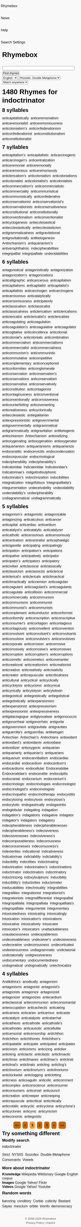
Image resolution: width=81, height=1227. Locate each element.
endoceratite (38, 773)
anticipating (31, 545)
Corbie (38, 1201)
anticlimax (9, 1059)
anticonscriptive (63, 618)
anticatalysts (30, 1018)
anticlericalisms (65, 311)
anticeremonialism (45, 118)
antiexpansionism (40, 701)
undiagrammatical (15, 498)
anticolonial (58, 332)
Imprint (50, 1222)
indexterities (11, 851)
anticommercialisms (48, 342)
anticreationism (36, 665)
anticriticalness (57, 675)
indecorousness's (45, 846)
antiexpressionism (42, 706)
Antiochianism (36, 436)
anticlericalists (58, 316)
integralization (13, 482)
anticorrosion (34, 644)
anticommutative (14, 358)
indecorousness (49, 841)
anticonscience (33, 1085)
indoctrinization (37, 477)
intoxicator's (11, 929)
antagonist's (50, 987)
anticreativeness (14, 410)
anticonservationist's (48, 202)
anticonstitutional (15, 212)
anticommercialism (16, 342)
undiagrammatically (46, 498)
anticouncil (51, 1090)
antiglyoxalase (41, 716)
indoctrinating (48, 862)
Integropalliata (37, 903)
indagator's (10, 820)
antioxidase (52, 742)
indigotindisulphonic (41, 472)
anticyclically (49, 680)
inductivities (31, 882)
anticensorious (32, 535)
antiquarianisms (39, 446)
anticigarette (11, 545)
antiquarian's (33, 753)
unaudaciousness (15, 934)
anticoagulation (39, 322)
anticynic (30, 1111)
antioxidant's (11, 742)
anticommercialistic (49, 186)
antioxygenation (40, 441)
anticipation (11, 550)
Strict (6, 1154)
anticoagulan (58, 582)
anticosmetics (33, 659)
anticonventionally (16, 399)
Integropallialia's (58, 482)
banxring (8, 1201)
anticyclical (29, 680)
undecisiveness (64, 939)
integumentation (14, 488)
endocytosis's (54, 799)
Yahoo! (32, 1182)
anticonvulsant (13, 633)
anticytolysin (32, 690)
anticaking (57, 1007)
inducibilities (59, 477)
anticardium (47, 525)
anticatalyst (10, 1018)
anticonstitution (13, 389)
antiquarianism (13, 446)
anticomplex (11, 1085)
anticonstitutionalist (16, 139)
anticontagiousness (17, 394)
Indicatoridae (33, 467)
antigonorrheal (13, 722)
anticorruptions (61, 654)
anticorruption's (36, 654)
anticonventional (46, 394)
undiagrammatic (42, 950)
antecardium (52, 997)
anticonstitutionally (44, 212)
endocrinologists (42, 789)
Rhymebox (9, 6)
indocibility (10, 862)
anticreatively (32, 670)
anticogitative (12, 332)
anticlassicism (13, 571)
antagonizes (31, 997)
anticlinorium (12, 1070)
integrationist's (54, 893)
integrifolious (35, 482)
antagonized (49, 992)
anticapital (10, 525)
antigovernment (14, 727)
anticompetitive (40, 358)
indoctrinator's (13, 477)
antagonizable (55, 514)
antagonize (30, 992)
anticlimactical (53, 576)
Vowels (27, 1160)
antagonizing (12, 519)
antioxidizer (11, 748)
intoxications (52, 919)
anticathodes (12, 1028)
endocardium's (55, 763)
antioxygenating (14, 441)
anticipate (30, 1044)
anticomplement (14, 613)
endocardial (11, 763)
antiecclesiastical (42, 222)
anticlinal (66, 1059)
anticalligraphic (13, 280)
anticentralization (42, 160)
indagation (50, 810)
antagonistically (37, 270)
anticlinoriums (57, 1070)
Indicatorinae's (13, 472)
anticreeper (30, 1096)
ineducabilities (13, 888)
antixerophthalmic (15, 248)
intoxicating (36, 913)
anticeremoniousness (46, 123)
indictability (32, 856)
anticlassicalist (39, 306)
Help (4, 30)
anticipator (51, 556)
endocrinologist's (15, 789)
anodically (30, 982)
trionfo (44, 1206)
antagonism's (12, 514)
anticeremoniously (43, 170)
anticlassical (29, 566)
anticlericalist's (35, 316)
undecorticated (62, 945)
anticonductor (38, 613)
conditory (24, 1201)
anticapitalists (12, 291)
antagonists (11, 992)
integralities (11, 893)
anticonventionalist (48, 217)
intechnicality (36, 888)
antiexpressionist (15, 711)
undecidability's (13, 493)
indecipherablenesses (50, 825)
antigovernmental (45, 420)
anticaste (63, 1013)
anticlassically (51, 566)
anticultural (10, 680)
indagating (32, 810)
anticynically (11, 690)
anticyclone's (65, 1106)
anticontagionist (39, 389)
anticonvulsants (64, 633)
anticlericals (32, 576)
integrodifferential (38, 898)
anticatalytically (39, 296)
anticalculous (34, 519)
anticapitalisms (13, 285)
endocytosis (33, 799)
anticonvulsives (63, 639)
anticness (9, 1080)
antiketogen (55, 732)
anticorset (34, 1090)
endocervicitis (34, 451)
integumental (35, 908)
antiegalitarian (38, 415)
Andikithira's (11, 982)
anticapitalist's (58, 285)
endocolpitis (58, 773)
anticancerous (37, 280)
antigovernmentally (16, 425)
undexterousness (15, 950)
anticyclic (28, 1106)
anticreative (11, 670)
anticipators (31, 561)
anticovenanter (57, 659)
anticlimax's (49, 1059)
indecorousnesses (16, 846)
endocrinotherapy (41, 794)
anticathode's (52, 1023)
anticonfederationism (45, 128)
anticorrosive (55, 644)
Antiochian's (29, 737)
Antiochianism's (14, 243)
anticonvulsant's (38, 633)
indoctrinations (60, 867)
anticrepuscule (13, 1101)
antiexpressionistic (16, 420)
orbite (33, 1206)
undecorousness (36, 945)
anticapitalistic (38, 155)
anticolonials (33, 337)
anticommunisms (15, 602)
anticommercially (15, 597)
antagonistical (12, 270)
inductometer (52, 882)
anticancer (53, 519)
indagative (50, 815)
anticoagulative (41, 327)
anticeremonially (39, 165)
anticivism (9, 1049)
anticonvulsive (13, 639)
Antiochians (49, 737)
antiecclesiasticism (46, 227)
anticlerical (54, 571)
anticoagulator (65, 327)
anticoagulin (28, 1080)
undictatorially (12, 955)
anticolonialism (39, 176)
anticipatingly (52, 545)
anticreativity (53, 670)
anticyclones (11, 1111)
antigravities (57, 727)
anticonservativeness (50, 207)
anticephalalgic (57, 540)
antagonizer (11, 997)
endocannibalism (35, 758)
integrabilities (57, 888)
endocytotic (11, 805)
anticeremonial (13, 165)
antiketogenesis (43, 238)
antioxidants (32, 742)
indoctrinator (11, 872)
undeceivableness (16, 939)
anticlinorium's (34, 1070)
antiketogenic (64, 431)
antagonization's (14, 275)
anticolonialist (12, 181)
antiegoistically (35, 696)
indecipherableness (17, 825)
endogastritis (56, 805)
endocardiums (13, 768)
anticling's (59, 1064)
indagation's (11, 815)
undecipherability (40, 493)
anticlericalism (41, 311)
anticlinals (27, 1064)
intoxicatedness (14, 913)
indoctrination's (36, 867)
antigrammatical (45, 425)
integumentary (58, 908)
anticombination (56, 337)
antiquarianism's (40, 243)
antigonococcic (65, 716)
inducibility (59, 877)
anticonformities (14, 368)
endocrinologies (38, 784)
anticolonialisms (64, 176)
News (5, 18)
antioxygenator (65, 441)
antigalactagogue (15, 716)
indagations (31, 815)
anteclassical (12, 1002)
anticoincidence (36, 332)
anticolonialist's (36, 181)
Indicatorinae (12, 856)
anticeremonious (14, 170)
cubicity (51, 1201)
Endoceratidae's (14, 773)
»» (62, 1125)
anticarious (46, 1013)
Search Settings (13, 42)
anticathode (31, 1023)
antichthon (56, 1033)
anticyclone (45, 1106)
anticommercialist (15, 348)
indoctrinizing (12, 877)
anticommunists (41, 608)
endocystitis (66, 794)
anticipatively (31, 556)
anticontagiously (14, 628)
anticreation (11, 1096)
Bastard (64, 1201)
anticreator (10, 675)
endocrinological (42, 456)
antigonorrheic (37, 722)
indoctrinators (33, 872)
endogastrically (32, 805)
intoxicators (31, 929)
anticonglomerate (41, 368)
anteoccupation (14, 1007)
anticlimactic (61, 1054)
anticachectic (37, 1007)
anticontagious (60, 623)
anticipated (48, 1044)
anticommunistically (17, 196)
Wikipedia (29, 1174)
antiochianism (12, 436)
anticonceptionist (46, 363)
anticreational (12, 665)
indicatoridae (12, 467)
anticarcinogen (36, 291)
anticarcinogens (61, 291)
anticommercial (56, 592)
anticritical (34, 1101)
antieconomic (12, 1116)
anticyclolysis (12, 685)
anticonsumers (13, 1090)
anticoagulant (12, 587)
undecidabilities (56, 253)
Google (60, 1174)
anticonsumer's (13, 623)
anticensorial (12, 1033)
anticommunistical (44, 191)
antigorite (57, 722)
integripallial (11, 253)
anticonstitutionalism (49, 133)
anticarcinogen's (14, 160)
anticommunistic (43, 353)
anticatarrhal (51, 1018)
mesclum (21, 1206)
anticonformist (62, 613)
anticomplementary (16, 363)
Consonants (11, 1160)
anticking (9, 1054)
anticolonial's (12, 337)
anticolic (45, 1080)
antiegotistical (58, 696)
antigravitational (48, 233)
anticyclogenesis (14, 222)
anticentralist (35, 540)
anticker (60, 1049)
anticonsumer (57, 1085)
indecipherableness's (18, 830)
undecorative (12, 945)
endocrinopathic (14, 794)
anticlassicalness (15, 311)
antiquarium (11, 758)
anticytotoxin (52, 690)
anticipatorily (43, 301)
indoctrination (12, 867)
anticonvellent (39, 628)
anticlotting (53, 1075)
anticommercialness (46, 348)
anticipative (10, 556)
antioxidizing (57, 436)
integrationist (31, 893)
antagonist (32, 987)
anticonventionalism (17, 217)
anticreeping (50, 1096)
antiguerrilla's (12, 732)
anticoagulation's (15, 327)
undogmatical (12, 965)
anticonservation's (43, 374)
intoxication (10, 919)
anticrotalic (10, 1106)
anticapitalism (60, 280)
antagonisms (12, 987)
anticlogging (33, 1075)
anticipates (67, 1044)
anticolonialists (61, 181)
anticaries (28, 1013)
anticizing (45, 1049)
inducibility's (11, 882)
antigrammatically (15, 431)
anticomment (63, 1080)
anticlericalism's (14, 176)
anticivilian (10, 566)
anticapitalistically (15, 118)
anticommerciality (15, 191)
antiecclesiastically (16, 227)
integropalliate (13, 908)
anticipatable (12, 1044)
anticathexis (11, 1023)
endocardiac (59, 758)
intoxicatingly (57, 913)
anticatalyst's (12, 530)
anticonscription (37, 618)
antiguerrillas (34, 732)
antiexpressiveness (44, 711)
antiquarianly (12, 753)
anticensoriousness (17, 301)
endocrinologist (64, 784)
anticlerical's (11, 576)
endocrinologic (13, 784)
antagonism (49, 982)
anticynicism (47, 1111)
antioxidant (68, 737)
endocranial (11, 779)
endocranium (32, 779)
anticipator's (11, 561)
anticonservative (14, 384)
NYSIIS (17, 1154)
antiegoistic (33, 1116)
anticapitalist (36, 285)
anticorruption (12, 654)
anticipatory (51, 561)
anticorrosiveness (45, 399)
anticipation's (31, 550)
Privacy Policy (35, 1222)
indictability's (52, 856)
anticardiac (28, 525)
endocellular (35, 768)
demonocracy (61, 1206)
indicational (31, 851)
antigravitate (37, 727)
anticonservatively (42, 384)
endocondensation (60, 451)
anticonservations (15, 379)
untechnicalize (60, 965)
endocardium (32, 763)
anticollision (34, 592)
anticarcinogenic (63, 155)
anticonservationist (16, 202)
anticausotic (33, 1028)
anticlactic (25, 1054)
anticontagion (37, 623)
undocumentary (14, 960)
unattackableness (54, 929)
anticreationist (60, 665)
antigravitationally (15, 238)
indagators (29, 820)
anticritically (52, 1101)
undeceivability (40, 488)
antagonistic (33, 514)
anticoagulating (13, 322)
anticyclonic (33, 685)
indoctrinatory (56, 872)
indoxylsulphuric (36, 877)
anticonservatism (44, 379)
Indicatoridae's (56, 467)
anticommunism (42, 597)
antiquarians (54, 753)
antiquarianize (63, 446)
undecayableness (44, 934)
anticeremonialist (15, 123)
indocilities (28, 862)
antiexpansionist (14, 706)
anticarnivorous (14, 296)
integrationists (13, 898)
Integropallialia (13, 903)
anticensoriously (57, 535)
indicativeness (52, 851)
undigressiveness (38, 955)
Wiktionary (46, 1174)
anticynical (52, 685)
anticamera (10, 1013)
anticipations (52, 550)
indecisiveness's (42, 836)
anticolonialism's (14, 128)
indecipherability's (42, 462)
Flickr (43, 1182)
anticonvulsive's (38, 639)
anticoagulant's (36, 587)
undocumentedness (43, 960)
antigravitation (41, 431)
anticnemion (37, 582)
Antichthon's (51, 1039)
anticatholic (10, 535)
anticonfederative (47, 196)
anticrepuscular (32, 675)
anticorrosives (60, 649)
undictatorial (66, 950)
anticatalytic (33, 530)
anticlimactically (14, 582)
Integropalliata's (62, 903)
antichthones (30, 1039)
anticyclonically (40, 410)
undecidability (63, 488)
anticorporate (12, 644)
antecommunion (36, 1002)
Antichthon (10, 1039)
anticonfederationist (17, 133)
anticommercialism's (17, 186)
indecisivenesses (15, 836)
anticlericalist (12, 316)
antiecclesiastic (13, 415)
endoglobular (12, 810)
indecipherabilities (45, 248)
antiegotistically (14, 701)
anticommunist (41, 602)
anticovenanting (42, 405)
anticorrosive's (37, 649)
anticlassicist (35, 571)
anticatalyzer (53, 530)
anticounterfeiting (15, 405)
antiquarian (51, 748)
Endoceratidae (57, 768)
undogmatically (36, 965)
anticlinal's (10, 1064)
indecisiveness (47, 830)
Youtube (44, 1187)
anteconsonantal (62, 1002)
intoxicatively (31, 924)
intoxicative (10, 924)
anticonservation (14, 374)
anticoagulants (60, 587)
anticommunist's (14, 608)
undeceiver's (41, 939)
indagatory (47, 820)
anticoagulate (12, 592)
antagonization (62, 270)
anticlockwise (12, 1075)
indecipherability (14, 462)
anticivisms (27, 1049)
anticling (43, 1064)
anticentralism (13, 540)
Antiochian (10, 737)
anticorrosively (13, 649)
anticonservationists (17, 207)
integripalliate (32, 253)
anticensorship (34, 1033)
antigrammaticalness (18, 233)
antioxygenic (31, 748)
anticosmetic (11, 659)
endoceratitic (12, 451)
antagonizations (41, 275)
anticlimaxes (28, 1059)
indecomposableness (18, 841)
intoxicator (50, 924)
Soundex (32, 1154)
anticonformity (13, 618)
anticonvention (63, 628)
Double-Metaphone (55, 1154)
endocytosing (12, 799)
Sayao (7, 1206)
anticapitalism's (13, 155)
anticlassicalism (14, 306)
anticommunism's (15, 353)
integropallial (63, 898)
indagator (66, 815)
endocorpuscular (15, 456)
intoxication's (31, 919)
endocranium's (55, 779)
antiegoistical (12, 696)
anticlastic (42, 1054)
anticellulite (52, 1028)
